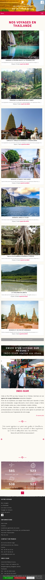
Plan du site (4, 535)
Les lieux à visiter (6, 507)
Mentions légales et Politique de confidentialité (15, 530)
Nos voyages (5, 503)
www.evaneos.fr (30, 433)
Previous (1, 439)
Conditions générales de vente (10, 528)
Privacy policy (38, 578)
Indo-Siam (4, 523)
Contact (3, 525)
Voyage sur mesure (6, 510)
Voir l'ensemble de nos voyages (22, 339)
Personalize (30, 578)
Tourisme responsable (7, 532)
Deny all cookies (20, 578)
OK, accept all (8, 578)
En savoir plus (40, 415)
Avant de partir (5, 512)
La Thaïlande (4, 505)
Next (43, 439)
